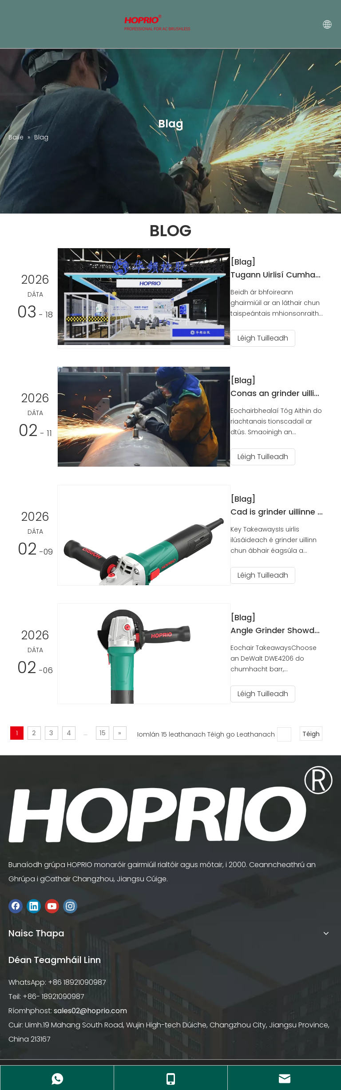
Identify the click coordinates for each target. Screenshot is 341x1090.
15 (102, 731)
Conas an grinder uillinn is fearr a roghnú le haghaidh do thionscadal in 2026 (280, 392)
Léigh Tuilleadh (271, 338)
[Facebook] (15, 904)
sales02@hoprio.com (90, 1009)
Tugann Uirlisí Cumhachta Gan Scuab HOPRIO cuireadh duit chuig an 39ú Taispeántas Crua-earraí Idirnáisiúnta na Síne (280, 274)
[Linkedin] (34, 904)
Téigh (311, 732)
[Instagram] (70, 904)
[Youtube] (52, 904)
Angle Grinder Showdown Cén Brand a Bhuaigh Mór (280, 628)
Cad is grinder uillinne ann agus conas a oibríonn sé (280, 510)
